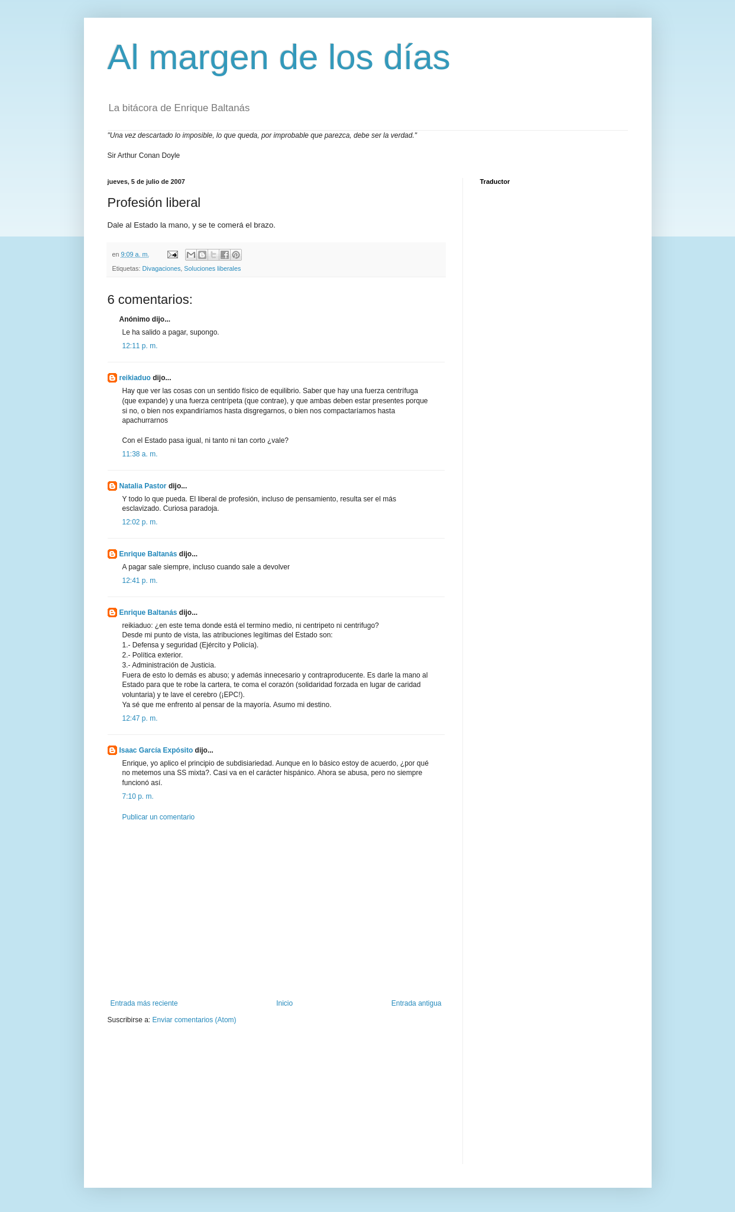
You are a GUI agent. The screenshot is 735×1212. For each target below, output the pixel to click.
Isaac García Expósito (156, 750)
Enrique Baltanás (148, 554)
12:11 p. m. (140, 346)
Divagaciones (162, 268)
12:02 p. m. (140, 522)
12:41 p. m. (140, 580)
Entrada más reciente (144, 1003)
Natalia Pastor (143, 486)
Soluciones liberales (212, 268)
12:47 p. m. (140, 718)
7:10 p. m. (138, 796)
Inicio (284, 1003)
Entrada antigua (416, 1003)
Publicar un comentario (158, 817)
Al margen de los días (279, 57)
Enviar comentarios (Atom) (195, 1020)
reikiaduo (135, 378)
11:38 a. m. (140, 454)
